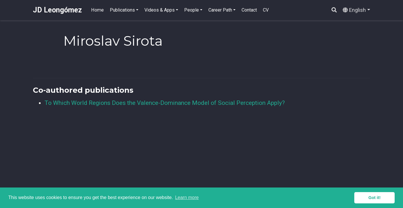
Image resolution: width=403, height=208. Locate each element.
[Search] (334, 10)
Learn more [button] (187, 197)
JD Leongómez (57, 10)
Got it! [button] (374, 197)
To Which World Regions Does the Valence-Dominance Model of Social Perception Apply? (164, 102)
